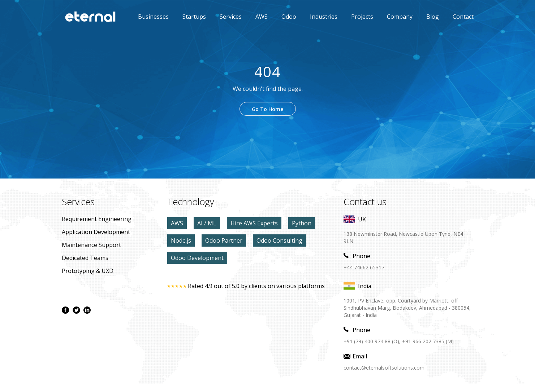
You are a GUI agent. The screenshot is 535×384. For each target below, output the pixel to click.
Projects (362, 17)
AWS (256, 17)
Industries (323, 17)
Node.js (181, 240)
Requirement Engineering (96, 219)
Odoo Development (197, 258)
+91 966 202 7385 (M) (428, 341)
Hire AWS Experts (254, 223)
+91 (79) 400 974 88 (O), (372, 341)
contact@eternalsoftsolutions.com (384, 367)
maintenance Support (91, 245)
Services (231, 17)
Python (301, 223)
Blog (432, 17)
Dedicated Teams (85, 258)
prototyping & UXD (87, 271)
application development (96, 232)
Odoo (283, 17)
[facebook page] (65, 310)
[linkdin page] (87, 310)
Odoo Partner (223, 240)
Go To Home (267, 109)
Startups (194, 17)
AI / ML (206, 223)
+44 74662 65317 (364, 267)
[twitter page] (76, 310)
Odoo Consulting (279, 240)
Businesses (153, 17)
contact (463, 17)
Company (400, 17)
